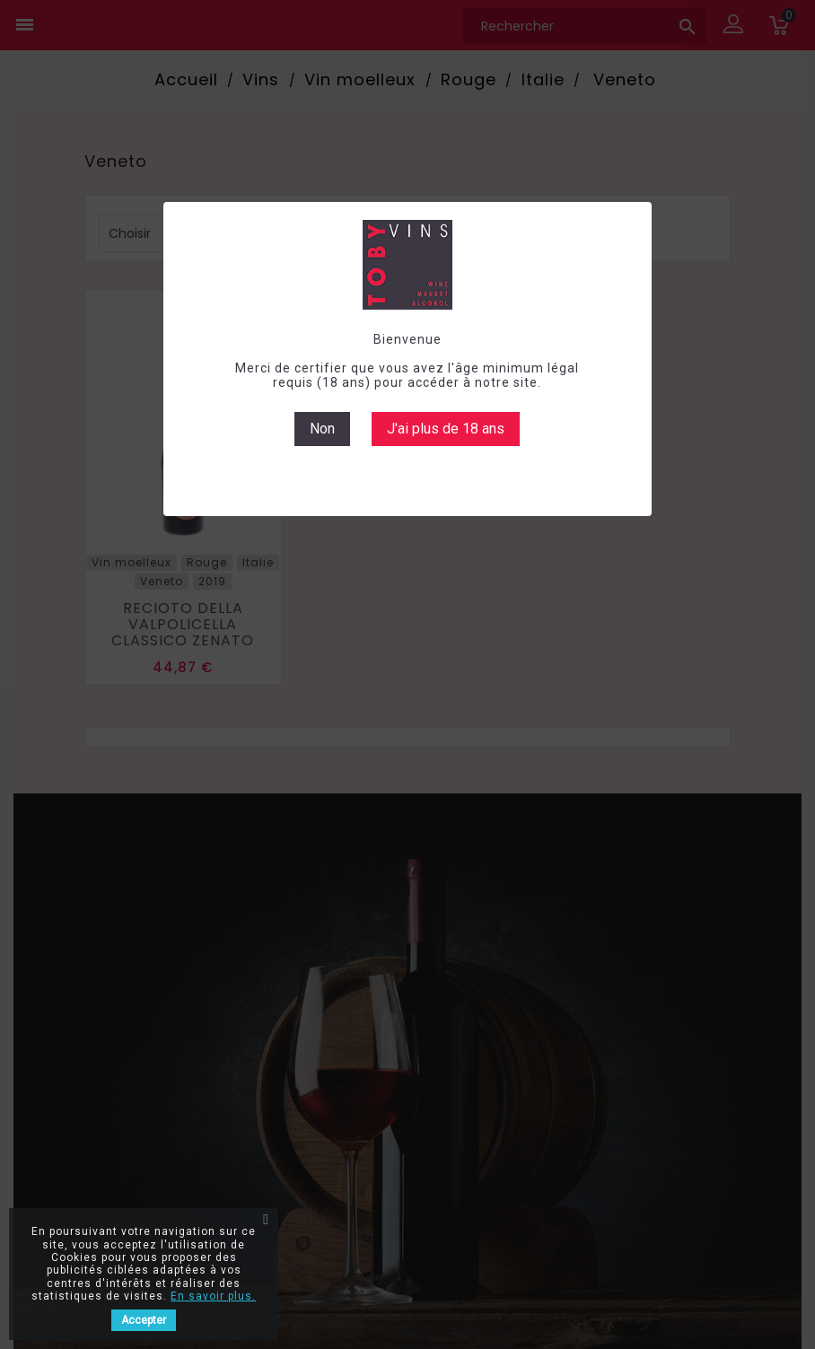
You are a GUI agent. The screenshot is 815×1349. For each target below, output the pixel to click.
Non (322, 428)
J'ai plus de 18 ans (445, 428)
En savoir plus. (213, 1296)
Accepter (143, 1320)
